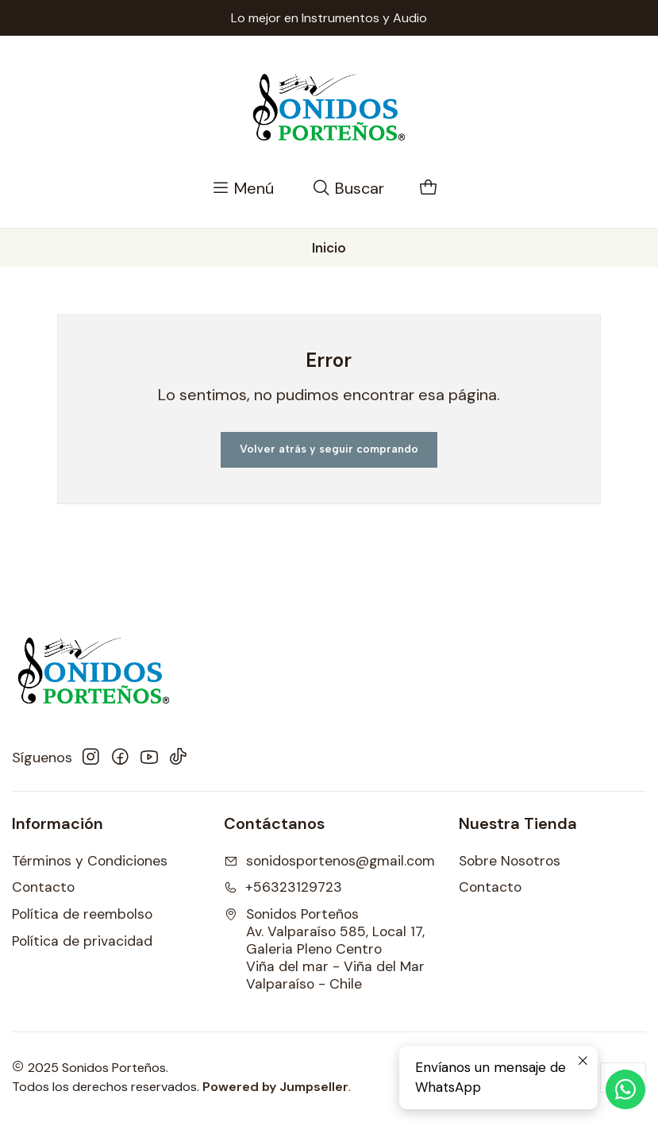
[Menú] (243, 188)
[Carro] (429, 188)
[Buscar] (348, 188)
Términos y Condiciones (89, 860)
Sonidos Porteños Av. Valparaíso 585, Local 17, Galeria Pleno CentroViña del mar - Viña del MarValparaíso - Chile (324, 949)
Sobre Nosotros (509, 860)
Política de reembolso (82, 914)
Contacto (43, 887)
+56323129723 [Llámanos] (283, 887)
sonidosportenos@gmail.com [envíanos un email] (329, 860)
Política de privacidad (82, 941)
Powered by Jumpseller (275, 1086)
